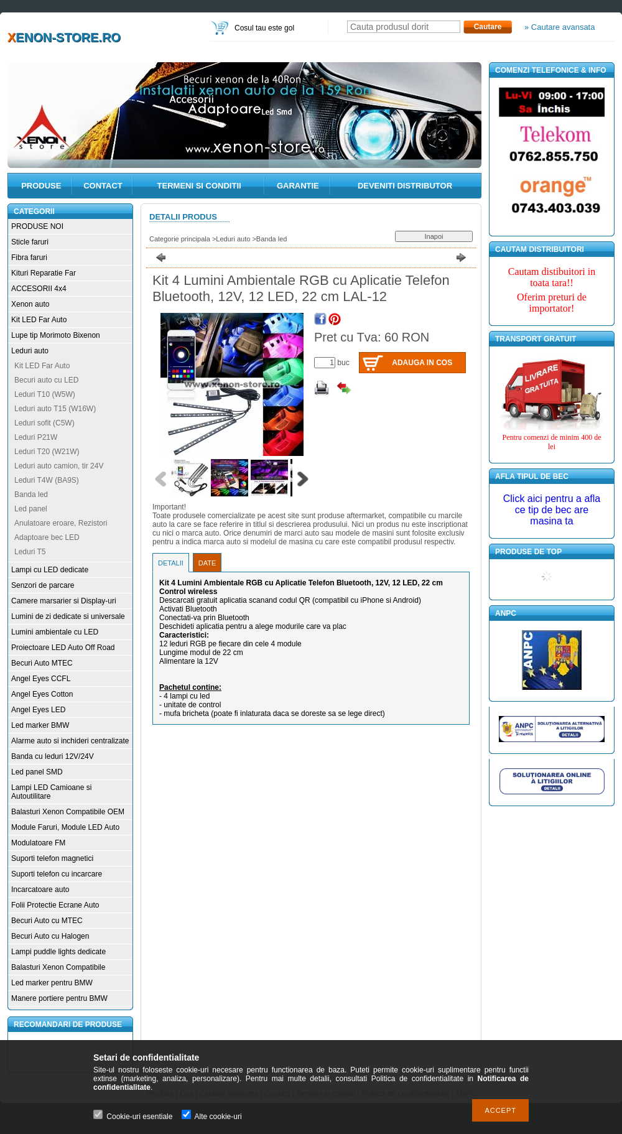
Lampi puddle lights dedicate (58, 951)
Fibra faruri (29, 257)
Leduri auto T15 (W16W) (55, 408)
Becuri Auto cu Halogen (50, 936)
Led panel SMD (37, 772)
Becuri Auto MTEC (42, 663)
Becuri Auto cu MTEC (47, 920)
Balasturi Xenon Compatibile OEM (67, 811)
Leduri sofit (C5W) (44, 423)
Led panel (30, 508)
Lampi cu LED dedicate (49, 569)
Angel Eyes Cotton (42, 694)
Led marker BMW (40, 725)
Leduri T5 (29, 551)
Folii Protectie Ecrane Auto (55, 905)
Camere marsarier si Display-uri (63, 601)
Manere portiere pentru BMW (59, 998)
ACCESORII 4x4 (39, 288)
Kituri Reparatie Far (43, 273)
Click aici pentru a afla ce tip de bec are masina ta (552, 509)
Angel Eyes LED (38, 709)
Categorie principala (179, 239)
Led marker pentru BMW (52, 982)
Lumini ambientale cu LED (54, 632)
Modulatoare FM (38, 843)
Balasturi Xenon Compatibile (58, 967)
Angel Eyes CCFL (40, 678)
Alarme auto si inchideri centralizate (70, 741)
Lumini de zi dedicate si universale (68, 616)
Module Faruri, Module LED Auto (65, 827)
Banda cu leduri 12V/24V (52, 756)
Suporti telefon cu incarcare (56, 874)
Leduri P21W (35, 437)
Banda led (31, 494)
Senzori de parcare (42, 585)
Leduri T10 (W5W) (44, 394)
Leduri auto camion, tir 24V (58, 466)
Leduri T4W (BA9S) (46, 480)
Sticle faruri (30, 242)
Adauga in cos (422, 362)
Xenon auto (30, 304)
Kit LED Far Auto (39, 319)
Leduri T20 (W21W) (46, 451)
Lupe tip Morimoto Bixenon (55, 335)
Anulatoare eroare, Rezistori (60, 523)
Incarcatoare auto (40, 889)
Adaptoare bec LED (47, 537)
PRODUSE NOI (37, 226)
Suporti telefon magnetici (52, 858)
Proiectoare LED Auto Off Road (63, 647)
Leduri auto (30, 350)
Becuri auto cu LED (46, 380)
